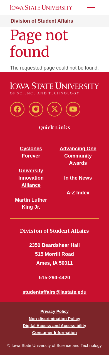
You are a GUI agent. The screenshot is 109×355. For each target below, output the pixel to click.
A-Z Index (77, 193)
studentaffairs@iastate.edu (55, 292)
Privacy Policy (54, 311)
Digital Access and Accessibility (54, 325)
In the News (78, 178)
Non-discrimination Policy (54, 318)
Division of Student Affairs (42, 21)
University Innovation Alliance (31, 178)
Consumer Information (54, 332)
